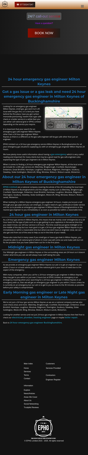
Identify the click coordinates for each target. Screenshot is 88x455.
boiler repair (71, 317)
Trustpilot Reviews (31, 407)
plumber (28, 317)
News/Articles (29, 393)
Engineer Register (53, 380)
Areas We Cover (30, 397)
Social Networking (31, 404)
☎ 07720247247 (24, 4)
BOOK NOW (44, 33)
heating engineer (42, 317)
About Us (27, 400)
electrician (17, 317)
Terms (26, 375)
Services (27, 372)
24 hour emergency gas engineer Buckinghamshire (36, 322)
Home (26, 368)
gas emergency (58, 154)
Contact (27, 378)
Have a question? (44, 23)
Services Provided (53, 368)
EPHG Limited (10, 187)
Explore (27, 390)
